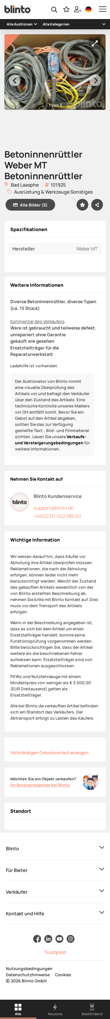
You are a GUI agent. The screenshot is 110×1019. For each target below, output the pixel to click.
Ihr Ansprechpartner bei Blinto (40, 785)
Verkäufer (17, 892)
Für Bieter (17, 870)
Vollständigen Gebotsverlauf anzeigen (49, 752)
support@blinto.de (53, 508)
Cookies (63, 974)
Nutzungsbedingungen (29, 968)
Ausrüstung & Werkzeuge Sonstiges (50, 192)
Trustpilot (55, 952)
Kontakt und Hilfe (25, 913)
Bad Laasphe (21, 185)
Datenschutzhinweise (28, 974)
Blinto (12, 848)
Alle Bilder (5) (30, 205)
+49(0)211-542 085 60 (57, 516)
